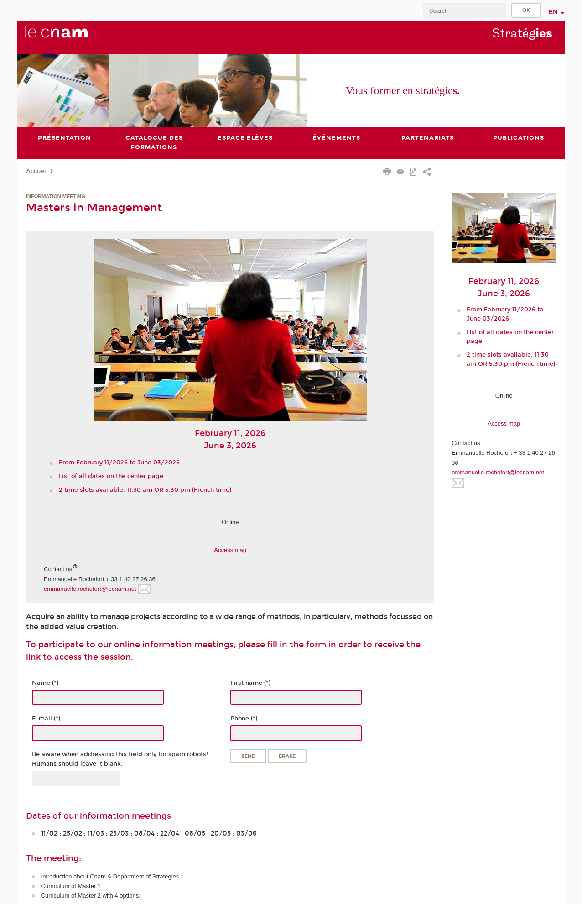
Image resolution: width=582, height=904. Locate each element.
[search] (464, 10)
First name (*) (250, 683)
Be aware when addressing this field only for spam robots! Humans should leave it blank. (120, 759)
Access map (230, 550)
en (553, 12)
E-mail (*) (46, 718)
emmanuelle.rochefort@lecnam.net (90, 588)
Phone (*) (243, 718)
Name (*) (45, 683)
